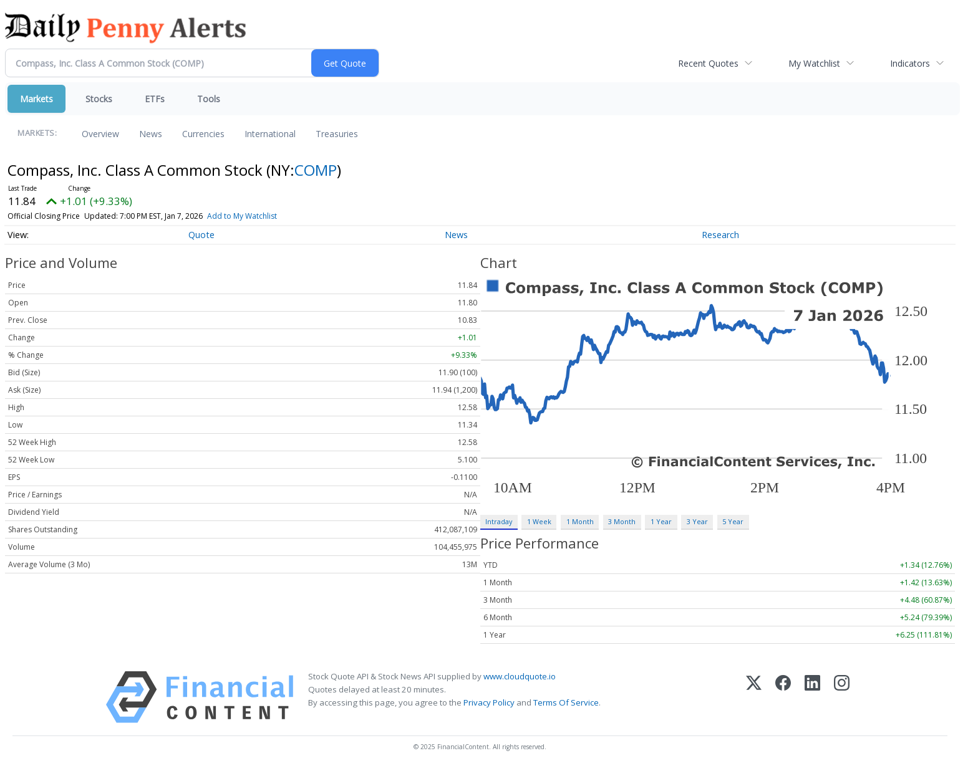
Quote (201, 235)
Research (720, 235)
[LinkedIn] (812, 697)
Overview (100, 134)
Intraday (498, 521)
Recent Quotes (708, 63)
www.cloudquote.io (519, 676)
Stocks (98, 99)
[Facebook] (783, 697)
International (270, 134)
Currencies (203, 134)
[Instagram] (842, 697)
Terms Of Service (566, 702)
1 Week (539, 521)
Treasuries (337, 134)
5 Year (732, 521)
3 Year (697, 521)
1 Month (580, 521)
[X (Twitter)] (754, 697)
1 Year (661, 521)
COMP (315, 170)
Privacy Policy (489, 702)
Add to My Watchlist (242, 216)
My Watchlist (814, 63)
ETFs (155, 99)
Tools (208, 99)
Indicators (910, 63)
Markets (36, 99)
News (150, 134)
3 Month (622, 521)
